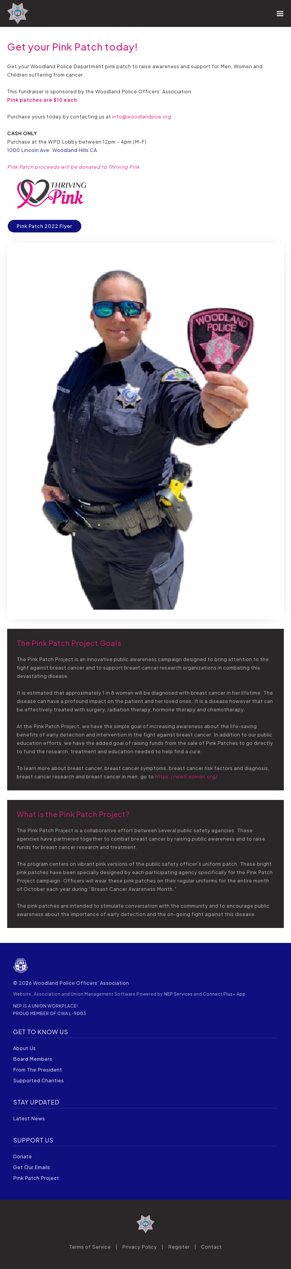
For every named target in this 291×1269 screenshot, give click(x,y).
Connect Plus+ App (224, 993)
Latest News (29, 1118)
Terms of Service (90, 1247)
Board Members (32, 1059)
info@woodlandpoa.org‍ (141, 116)
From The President (37, 1069)
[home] (17, 13)
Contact (211, 1247)
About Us (24, 1048)
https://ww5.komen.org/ (186, 776)
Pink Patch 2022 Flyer (44, 226)
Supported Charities (38, 1080)
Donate (22, 1156)
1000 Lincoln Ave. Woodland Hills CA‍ (52, 150)
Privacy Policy (139, 1247)
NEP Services (178, 993)
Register (179, 1247)
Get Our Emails (31, 1167)
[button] (280, 13)
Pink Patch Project (36, 1178)
